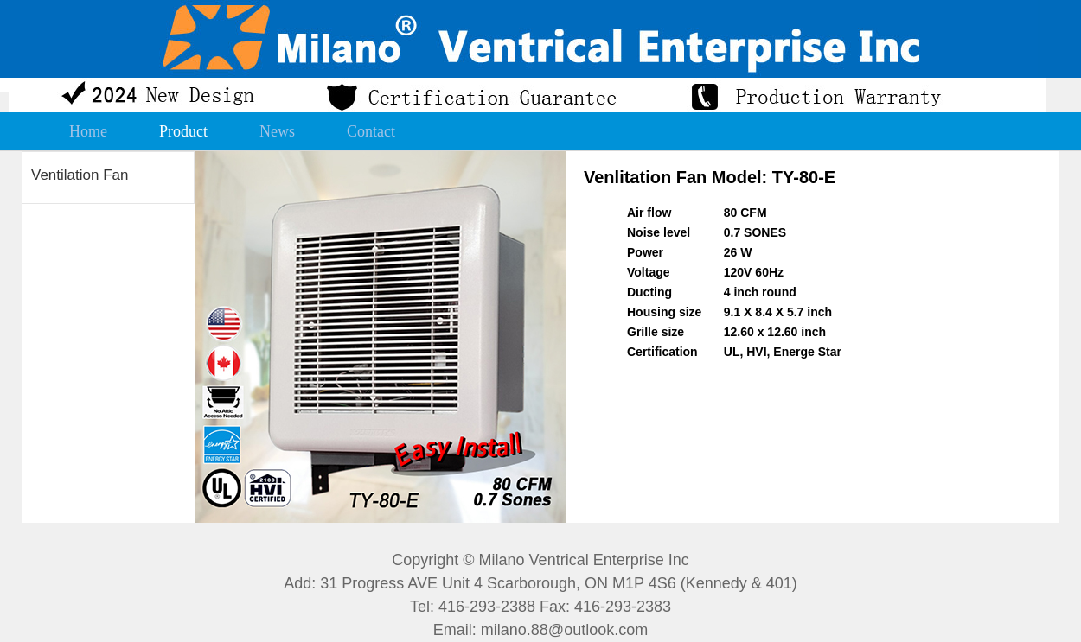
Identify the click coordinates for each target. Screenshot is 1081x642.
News (277, 131)
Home (88, 131)
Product (183, 131)
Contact (371, 131)
